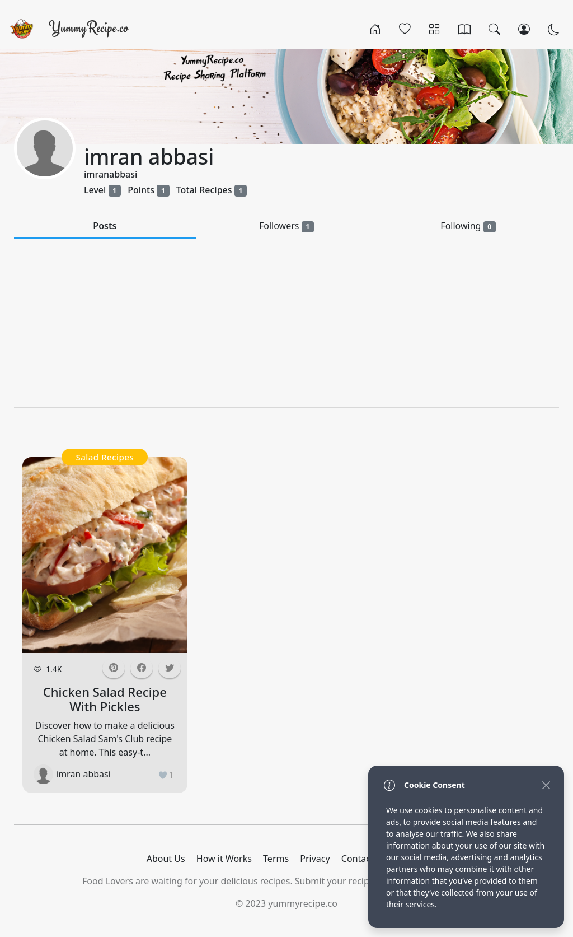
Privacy (315, 858)
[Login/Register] (524, 28)
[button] (141, 668)
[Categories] (434, 28)
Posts (104, 226)
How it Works (224, 858)
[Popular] (404, 28)
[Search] (494, 28)
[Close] (546, 785)
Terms (276, 858)
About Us (166, 858)
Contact (357, 858)
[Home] (375, 28)
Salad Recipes (105, 457)
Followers (286, 226)
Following (468, 226)
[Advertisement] (286, 323)
